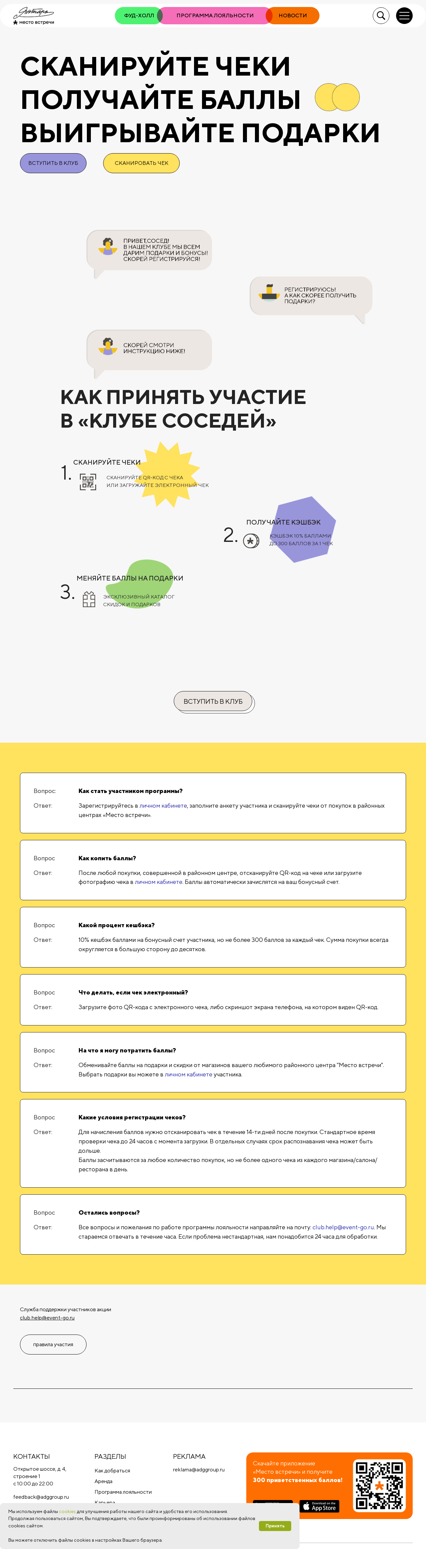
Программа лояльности (123, 1492)
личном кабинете (163, 805)
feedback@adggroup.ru (41, 1497)
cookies (67, 1511)
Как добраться (112, 1470)
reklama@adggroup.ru (199, 1469)
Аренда (103, 1481)
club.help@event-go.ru (343, 1227)
